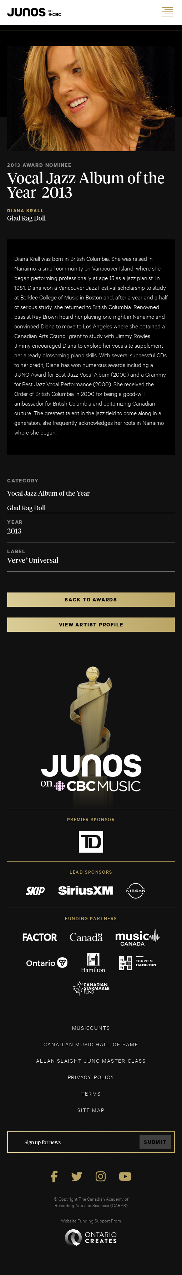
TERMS (91, 1093)
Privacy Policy (91, 1076)
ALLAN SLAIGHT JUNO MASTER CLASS (91, 1060)
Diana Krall (25, 211)
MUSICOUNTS (91, 1027)
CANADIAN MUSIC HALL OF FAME (91, 1044)
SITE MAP (90, 1109)
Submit (155, 1141)
